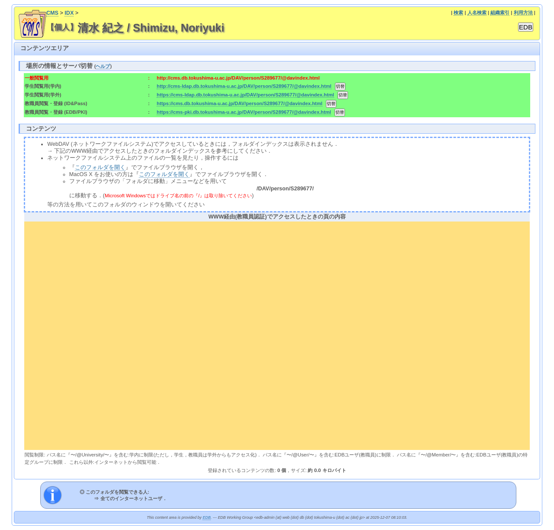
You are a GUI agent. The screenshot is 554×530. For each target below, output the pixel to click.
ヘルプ (103, 66)
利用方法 (523, 12)
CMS (52, 13)
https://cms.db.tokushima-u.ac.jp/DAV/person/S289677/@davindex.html (239, 103)
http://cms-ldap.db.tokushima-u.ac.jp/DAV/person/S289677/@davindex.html (244, 86)
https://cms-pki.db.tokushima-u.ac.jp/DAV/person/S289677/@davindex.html (244, 112)
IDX (69, 13)
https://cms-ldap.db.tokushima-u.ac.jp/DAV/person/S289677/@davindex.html (245, 94)
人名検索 (476, 12)
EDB (206, 517)
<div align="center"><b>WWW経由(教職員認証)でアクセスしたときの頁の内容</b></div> (276, 334)
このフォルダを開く (100, 167)
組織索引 (499, 12)
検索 (458, 12)
